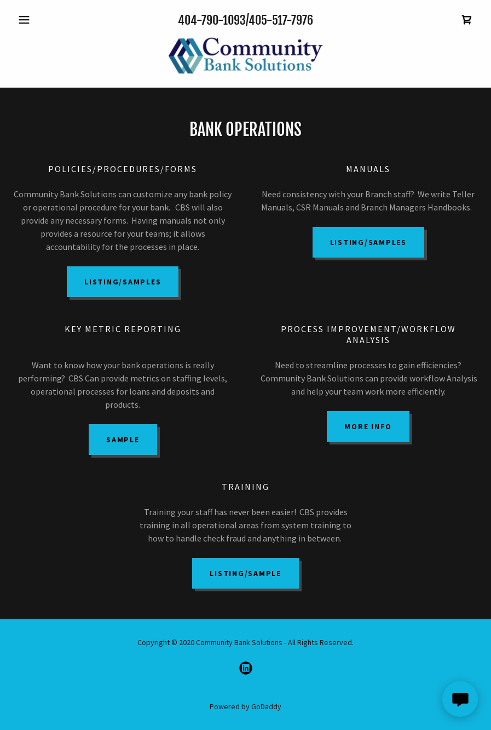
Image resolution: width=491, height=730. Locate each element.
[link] (467, 20)
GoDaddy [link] (266, 706)
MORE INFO (368, 426)
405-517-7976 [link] (281, 20)
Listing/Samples (122, 282)
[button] (48, 20)
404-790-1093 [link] (212, 20)
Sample (123, 439)
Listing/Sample (245, 573)
